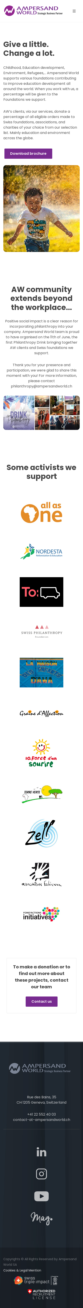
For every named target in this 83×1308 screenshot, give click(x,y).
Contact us (41, 1001)
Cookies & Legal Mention (22, 1270)
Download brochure (28, 153)
